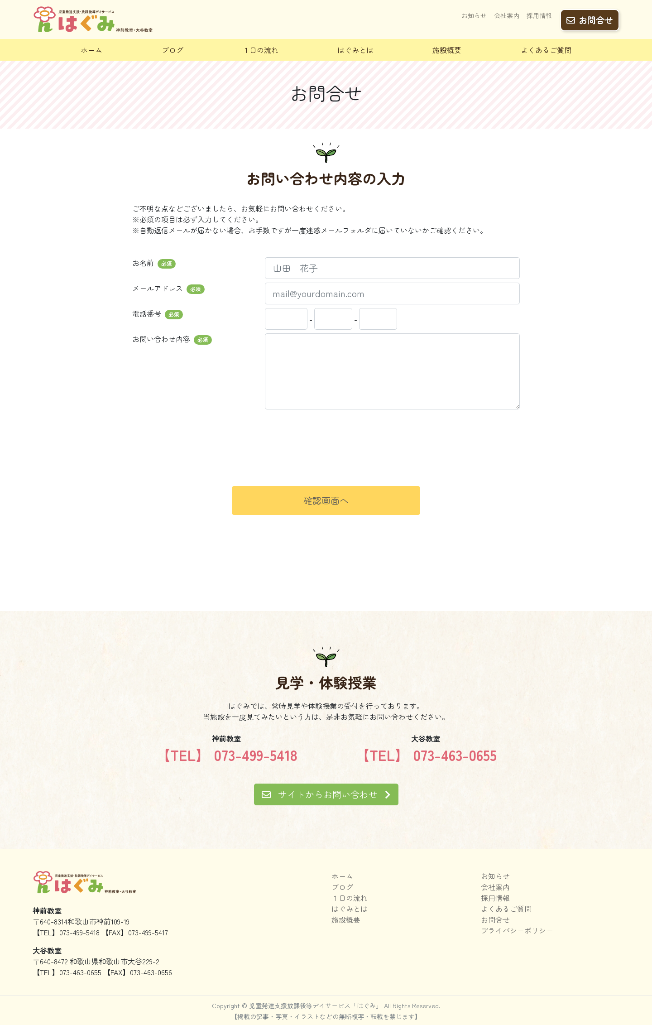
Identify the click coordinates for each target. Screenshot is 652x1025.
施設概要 (446, 49)
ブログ (172, 49)
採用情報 (539, 16)
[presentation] (326, 461)
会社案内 (506, 16)
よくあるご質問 (546, 49)
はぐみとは (355, 49)
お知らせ (474, 16)
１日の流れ (260, 49)
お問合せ (589, 18)
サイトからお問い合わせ (326, 794)
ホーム (91, 49)
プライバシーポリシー (517, 930)
